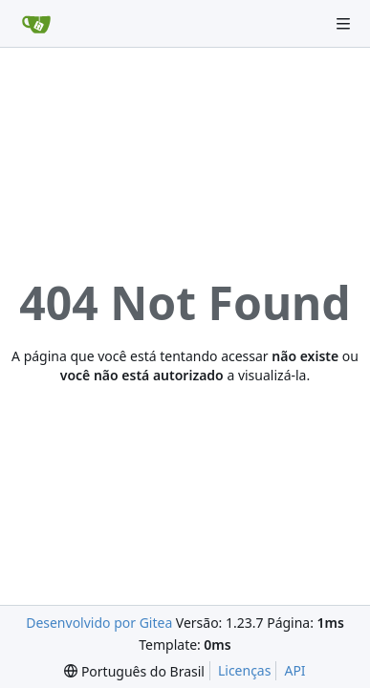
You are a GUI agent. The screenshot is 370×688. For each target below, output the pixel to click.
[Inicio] (36, 24)
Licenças (245, 670)
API (294, 670)
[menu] (134, 671)
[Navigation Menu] (343, 24)
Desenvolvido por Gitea (99, 622)
